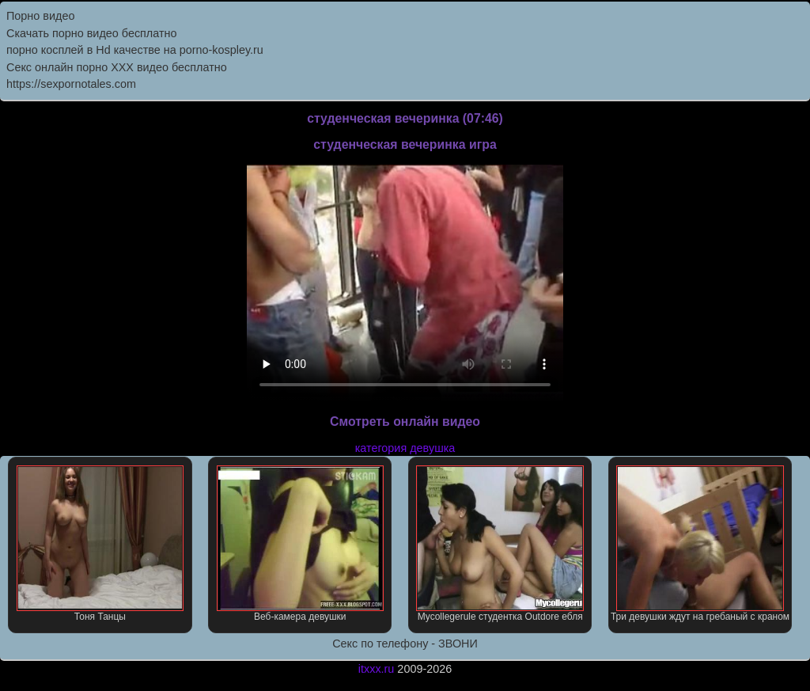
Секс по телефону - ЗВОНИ (405, 643)
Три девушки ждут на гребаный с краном (700, 543)
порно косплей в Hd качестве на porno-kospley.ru (134, 50)
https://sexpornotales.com (71, 84)
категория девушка (405, 448)
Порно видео (40, 15)
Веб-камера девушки (300, 543)
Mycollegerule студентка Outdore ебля (499, 543)
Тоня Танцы (100, 543)
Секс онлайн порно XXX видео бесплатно (116, 67)
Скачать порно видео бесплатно (91, 33)
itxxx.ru (376, 669)
